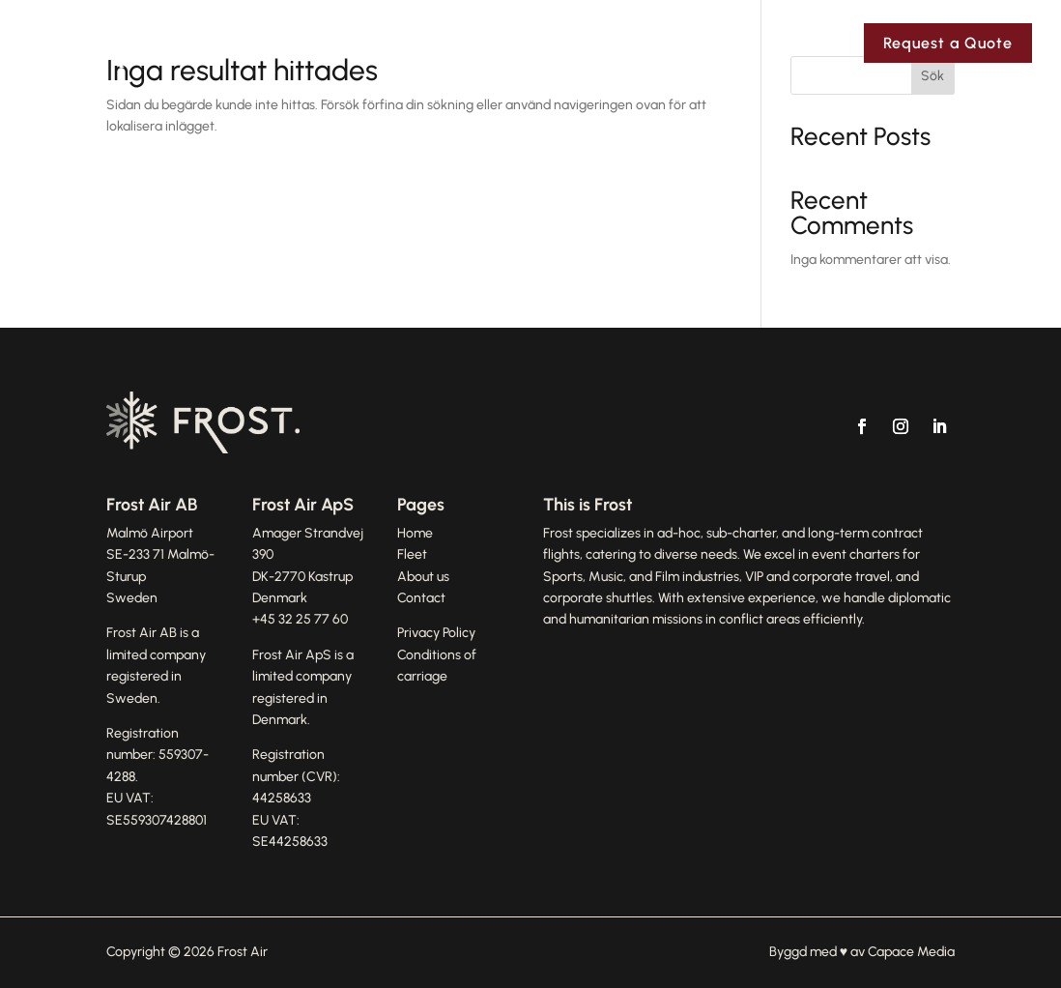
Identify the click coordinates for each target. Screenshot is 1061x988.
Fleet (721, 43)
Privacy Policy (436, 633)
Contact (812, 43)
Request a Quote (948, 43)
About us (423, 576)
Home (415, 533)
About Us (625, 43)
